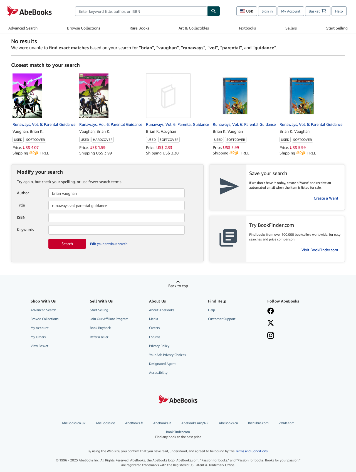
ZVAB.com (287, 423)
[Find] (213, 11)
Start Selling (337, 28)
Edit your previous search (108, 244)
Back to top (178, 285)
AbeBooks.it (162, 423)
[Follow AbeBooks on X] (292, 323)
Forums (154, 337)
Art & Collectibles (194, 28)
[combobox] (141, 11)
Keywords (25, 229)
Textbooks (247, 28)
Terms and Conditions (251, 451)
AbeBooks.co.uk (73, 423)
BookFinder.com (178, 434)
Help (339, 11)
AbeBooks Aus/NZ (195, 423)
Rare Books (139, 28)
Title (21, 205)
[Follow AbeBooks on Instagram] (292, 336)
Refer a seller (99, 337)
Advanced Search (23, 28)
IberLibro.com (258, 423)
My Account (290, 11)
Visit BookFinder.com (319, 249)
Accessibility (158, 372)
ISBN (21, 217)
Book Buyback (100, 328)
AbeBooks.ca (228, 423)
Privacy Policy (159, 346)
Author (23, 192)
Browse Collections (83, 28)
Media (153, 319)
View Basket (39, 346)
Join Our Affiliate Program (109, 319)
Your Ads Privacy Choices (167, 355)
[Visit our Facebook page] (292, 311)
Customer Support (222, 319)
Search (67, 243)
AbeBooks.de (105, 423)
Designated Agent (162, 364)
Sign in (267, 11)
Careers (154, 328)
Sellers (291, 28)
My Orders (38, 337)
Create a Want (326, 198)
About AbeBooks (161, 310)
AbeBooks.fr (134, 423)
